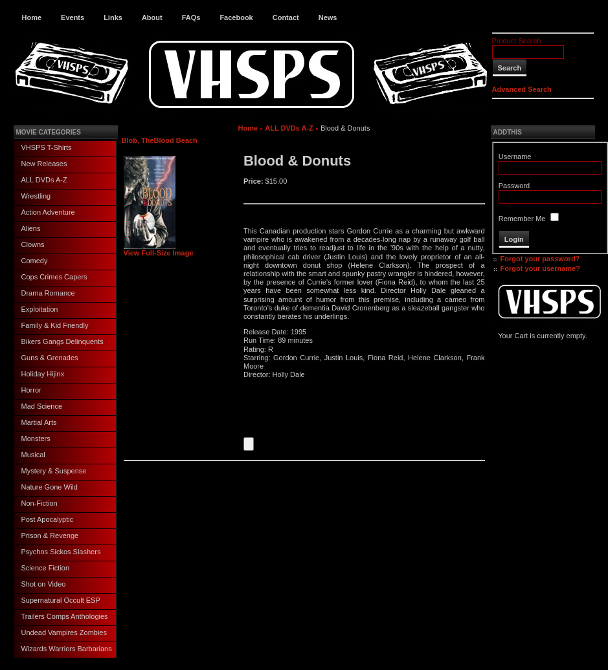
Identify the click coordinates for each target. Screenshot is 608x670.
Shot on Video (43, 584)
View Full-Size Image (159, 250)
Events (72, 17)
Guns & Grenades (49, 358)
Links (113, 17)
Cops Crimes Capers (54, 277)
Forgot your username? (540, 268)
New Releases (44, 164)
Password (514, 185)
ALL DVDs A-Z (44, 180)
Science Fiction (45, 568)
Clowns (33, 244)
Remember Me (522, 218)
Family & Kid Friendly (55, 325)
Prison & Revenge (50, 535)
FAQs (191, 17)
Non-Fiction (39, 503)
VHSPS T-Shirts (46, 147)
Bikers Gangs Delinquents (62, 341)
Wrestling (36, 196)
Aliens (31, 228)
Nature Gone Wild (49, 487)
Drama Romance (48, 293)
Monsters (36, 438)
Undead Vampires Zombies (64, 632)
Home (32, 17)
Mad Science (42, 406)
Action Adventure (48, 212)
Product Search (516, 41)
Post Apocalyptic (47, 519)
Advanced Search (522, 89)
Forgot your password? (540, 259)
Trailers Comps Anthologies (64, 616)
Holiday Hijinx (43, 374)
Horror (31, 390)
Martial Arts (39, 422)
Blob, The (138, 140)
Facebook (236, 17)
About (152, 17)
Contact (286, 17)
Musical (33, 455)
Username (515, 156)
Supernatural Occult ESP (60, 600)
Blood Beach (175, 140)
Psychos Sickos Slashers (61, 552)
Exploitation (39, 309)
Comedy (34, 261)
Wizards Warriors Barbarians (66, 649)
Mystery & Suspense (54, 471)
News (328, 17)
